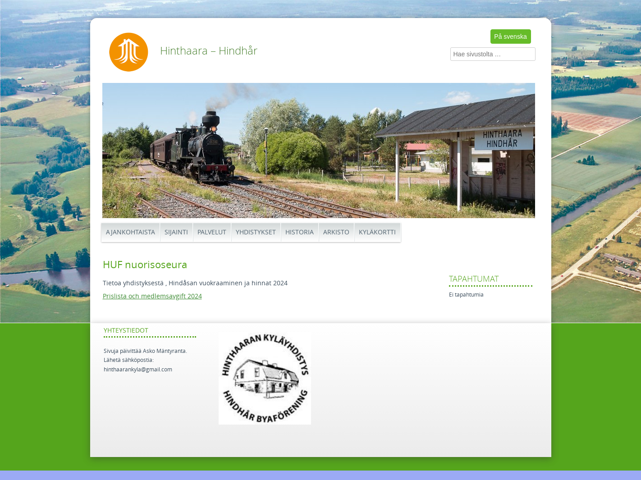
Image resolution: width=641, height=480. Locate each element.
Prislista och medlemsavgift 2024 (152, 296)
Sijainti (176, 232)
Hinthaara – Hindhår (208, 51)
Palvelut (211, 232)
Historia (299, 232)
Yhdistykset (256, 232)
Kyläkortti (377, 232)
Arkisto (336, 232)
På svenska (510, 36)
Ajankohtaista (130, 232)
